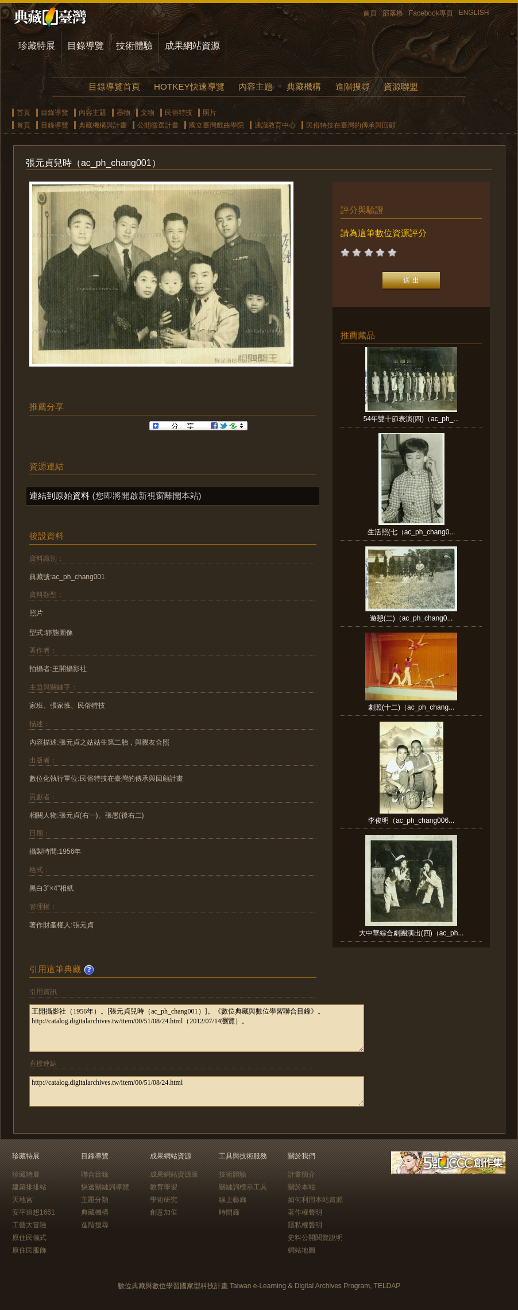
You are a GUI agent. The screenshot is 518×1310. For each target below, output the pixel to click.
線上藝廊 (232, 1200)
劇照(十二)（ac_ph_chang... (411, 707)
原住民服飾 (29, 1250)
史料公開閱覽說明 (315, 1238)
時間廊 (229, 1212)
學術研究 (163, 1200)
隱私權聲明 (305, 1225)
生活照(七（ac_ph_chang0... (411, 532)
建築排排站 (29, 1187)
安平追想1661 (33, 1212)
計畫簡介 (301, 1174)
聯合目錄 (95, 1174)
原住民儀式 (29, 1238)
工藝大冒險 (29, 1225)
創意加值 (163, 1212)
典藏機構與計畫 (103, 125)
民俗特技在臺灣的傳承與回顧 (351, 125)
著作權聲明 (305, 1212)
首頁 (370, 13)
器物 (123, 113)
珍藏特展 (36, 46)
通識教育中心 (275, 125)
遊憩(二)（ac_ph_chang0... (411, 618)
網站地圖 (301, 1250)
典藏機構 (304, 86)
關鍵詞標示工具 (243, 1187)
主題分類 (95, 1200)
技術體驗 (134, 46)
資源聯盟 (401, 86)
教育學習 (163, 1187)
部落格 (392, 13)
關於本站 (301, 1187)
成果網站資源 (192, 46)
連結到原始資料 (59, 495)
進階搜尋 (352, 86)
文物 (147, 113)
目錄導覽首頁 (114, 86)
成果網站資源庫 (174, 1174)
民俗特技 (178, 113)
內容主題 (255, 86)
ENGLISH (474, 13)
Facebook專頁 (431, 13)
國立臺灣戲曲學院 (216, 125)
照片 (210, 113)
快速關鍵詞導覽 (105, 1187)
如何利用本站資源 (315, 1200)
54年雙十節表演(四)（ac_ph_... (411, 419)
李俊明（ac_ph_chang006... (411, 820)
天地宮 (22, 1200)
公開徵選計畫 (158, 125)
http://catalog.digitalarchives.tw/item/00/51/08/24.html (196, 1091)
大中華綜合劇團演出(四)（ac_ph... (411, 933)
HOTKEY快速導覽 (189, 86)
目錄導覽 (85, 46)
